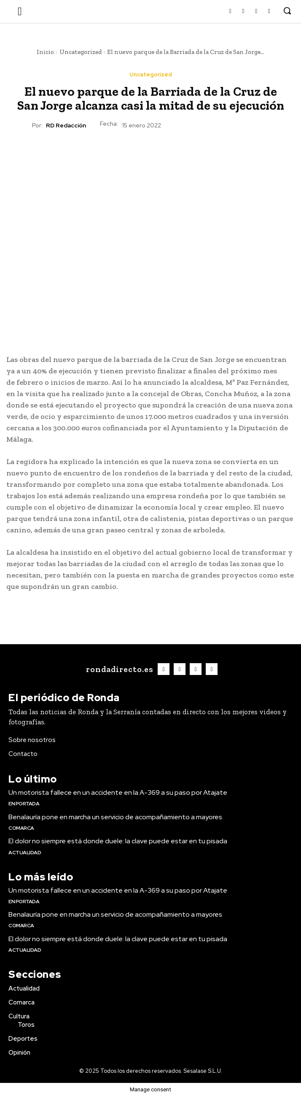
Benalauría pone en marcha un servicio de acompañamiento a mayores (115, 817)
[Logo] (118, 669)
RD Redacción (66, 125)
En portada (23, 803)
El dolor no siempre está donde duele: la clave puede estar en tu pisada (117, 841)
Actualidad (24, 852)
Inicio (45, 52)
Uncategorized (80, 52)
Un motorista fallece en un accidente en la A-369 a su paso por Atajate (117, 792)
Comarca (21, 828)
